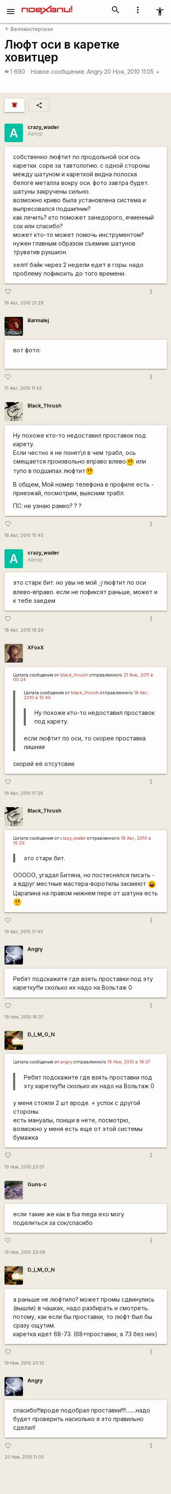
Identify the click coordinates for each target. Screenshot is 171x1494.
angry (66, 1062)
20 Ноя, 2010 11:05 (132, 71)
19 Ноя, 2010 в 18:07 (128, 1062)
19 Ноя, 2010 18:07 (24, 1017)
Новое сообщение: (58, 71)
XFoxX (35, 647)
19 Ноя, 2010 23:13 (24, 1363)
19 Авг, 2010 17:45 (24, 931)
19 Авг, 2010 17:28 (24, 793)
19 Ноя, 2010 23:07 (25, 1167)
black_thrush (74, 675)
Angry (95, 71)
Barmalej (38, 320)
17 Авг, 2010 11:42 (23, 388)
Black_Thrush (44, 406)
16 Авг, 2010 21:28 (24, 303)
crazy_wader (43, 127)
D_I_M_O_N (41, 1034)
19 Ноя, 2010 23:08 (25, 1252)
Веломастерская (29, 29)
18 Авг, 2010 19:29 (24, 630)
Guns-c (37, 1184)
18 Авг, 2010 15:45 (24, 535)
